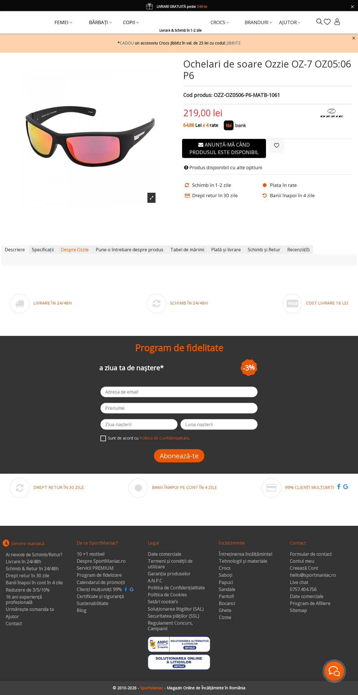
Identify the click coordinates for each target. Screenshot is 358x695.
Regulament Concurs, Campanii (170, 625)
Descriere (15, 250)
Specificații (43, 250)
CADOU (127, 43)
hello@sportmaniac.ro (313, 575)
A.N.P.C (155, 581)
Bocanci (227, 603)
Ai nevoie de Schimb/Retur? (34, 555)
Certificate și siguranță (100, 596)
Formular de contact (311, 554)
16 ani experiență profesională (24, 599)
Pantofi (226, 596)
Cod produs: (197, 95)
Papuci (226, 582)
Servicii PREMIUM (95, 568)
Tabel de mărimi (187, 250)
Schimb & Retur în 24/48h (32, 569)
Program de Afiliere (310, 603)
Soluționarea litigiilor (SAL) (176, 609)
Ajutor (12, 617)
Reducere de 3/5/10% (28, 590)
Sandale (227, 589)
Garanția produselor (169, 574)
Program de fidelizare (99, 575)
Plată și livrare (226, 250)
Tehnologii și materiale (243, 561)
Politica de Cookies (167, 595)
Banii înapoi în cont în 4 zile (34, 583)
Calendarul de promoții (101, 582)
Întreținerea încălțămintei (245, 554)
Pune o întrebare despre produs (129, 250)
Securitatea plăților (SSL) (173, 616)
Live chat (299, 582)
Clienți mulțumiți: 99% (99, 589)
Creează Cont (304, 568)
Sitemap (298, 610)
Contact (14, 624)
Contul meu (302, 561)
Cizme (225, 617)
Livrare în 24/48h (23, 562)
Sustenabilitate (92, 603)
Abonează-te (179, 455)
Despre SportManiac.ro (101, 561)
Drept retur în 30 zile (27, 576)
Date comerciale (164, 554)
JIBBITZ (234, 43)
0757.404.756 (303, 589)
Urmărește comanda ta (30, 609)
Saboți (225, 575)
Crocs (224, 568)
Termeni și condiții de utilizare (170, 564)
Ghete (225, 610)
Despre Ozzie (75, 250)
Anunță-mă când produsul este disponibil (224, 148)
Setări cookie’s (163, 602)
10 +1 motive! (90, 554)
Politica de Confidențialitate (164, 438)
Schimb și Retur (264, 250)
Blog (81, 610)
